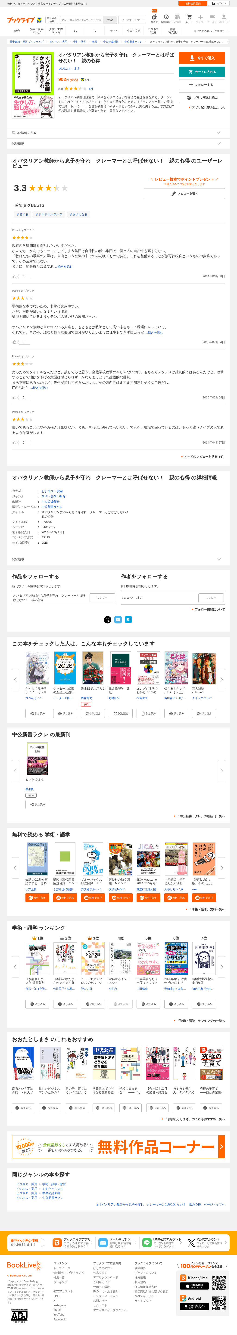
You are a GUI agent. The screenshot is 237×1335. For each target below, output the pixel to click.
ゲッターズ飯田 (63, 698)
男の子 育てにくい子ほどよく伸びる (76, 1092)
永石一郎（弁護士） (37, 988)
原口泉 (184, 889)
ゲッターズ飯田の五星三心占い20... (63, 692)
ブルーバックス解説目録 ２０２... (91, 883)
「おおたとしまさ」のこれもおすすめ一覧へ (195, 1119)
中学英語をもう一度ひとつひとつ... (147, 982)
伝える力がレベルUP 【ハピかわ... (174, 692)
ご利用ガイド (222, 31)
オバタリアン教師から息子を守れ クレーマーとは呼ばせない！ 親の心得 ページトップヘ (160, 1204)
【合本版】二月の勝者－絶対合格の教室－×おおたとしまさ (157, 1094)
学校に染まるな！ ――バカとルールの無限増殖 (129, 1094)
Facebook (59, 1319)
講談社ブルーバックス (95, 889)
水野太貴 (31, 889)
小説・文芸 (134, 30)
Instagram (59, 1305)
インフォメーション (105, 1296)
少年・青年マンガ (37, 31)
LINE (56, 1296)
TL (94, 30)
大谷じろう (171, 889)
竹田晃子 (58, 988)
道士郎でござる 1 (93, 688)
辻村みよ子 (212, 988)
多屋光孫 (72, 988)
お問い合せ (100, 1300)
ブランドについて (146, 1272)
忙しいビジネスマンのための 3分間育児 (49, 1092)
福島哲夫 (142, 698)
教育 (62, 496)
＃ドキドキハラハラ (48, 214)
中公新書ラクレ (52, 507)
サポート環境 (101, 1287)
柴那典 (29, 789)
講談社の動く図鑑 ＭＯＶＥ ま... (119, 883)
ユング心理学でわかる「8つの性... (147, 692)
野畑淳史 (169, 988)
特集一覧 (59, 1277)
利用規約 (140, 1282)
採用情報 (140, 1277)
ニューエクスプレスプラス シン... (91, 982)
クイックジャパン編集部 (207, 698)
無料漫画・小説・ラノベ (68, 1272)
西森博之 (86, 698)
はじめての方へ (203, 31)
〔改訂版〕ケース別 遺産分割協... (36, 982)
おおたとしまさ (69, 68)
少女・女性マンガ (56, 31)
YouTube (58, 1314)
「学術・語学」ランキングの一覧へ (201, 1021)
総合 (17, 30)
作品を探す (100, 1272)
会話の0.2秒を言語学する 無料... (37, 881)
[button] (37, 713)
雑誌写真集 (172, 31)
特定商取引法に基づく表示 (151, 1291)
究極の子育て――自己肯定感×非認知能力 (211, 1092)
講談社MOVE (117, 889)
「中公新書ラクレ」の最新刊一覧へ (201, 816)
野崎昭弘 (114, 698)
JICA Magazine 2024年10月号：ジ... (148, 883)
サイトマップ (143, 1300)
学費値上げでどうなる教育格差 (103, 1090)
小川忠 (113, 988)
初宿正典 (197, 988)
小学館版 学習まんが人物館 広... (174, 883)
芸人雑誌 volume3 (198, 690)
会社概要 (140, 1268)
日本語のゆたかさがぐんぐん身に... (63, 982)
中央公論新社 (51, 501)
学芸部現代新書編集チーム (70, 889)
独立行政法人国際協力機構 (153, 889)
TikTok (57, 1310)
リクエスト (100, 1305)
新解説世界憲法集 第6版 (202, 980)
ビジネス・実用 (52, 491)
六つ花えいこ (33, 698)
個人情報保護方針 (146, 1287)
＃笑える (22, 214)
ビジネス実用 (153, 31)
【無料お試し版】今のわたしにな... (202, 883)
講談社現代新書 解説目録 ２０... (65, 881)
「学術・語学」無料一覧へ (207, 909)
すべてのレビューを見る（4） (204, 456)
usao (195, 889)
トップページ (61, 1268)
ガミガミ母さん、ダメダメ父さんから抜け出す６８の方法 (183, 1094)
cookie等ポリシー (146, 1296)
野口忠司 (86, 988)
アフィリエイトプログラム (110, 1310)
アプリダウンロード (105, 1277)
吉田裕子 (169, 698)
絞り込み (51, 20)
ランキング (60, 1282)
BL (75, 30)
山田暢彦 (142, 988)
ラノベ (114, 30)
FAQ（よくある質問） (107, 1291)
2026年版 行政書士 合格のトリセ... (175, 982)
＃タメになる (78, 214)
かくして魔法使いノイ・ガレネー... (36, 692)
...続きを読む (64, 266)
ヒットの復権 (34, 779)
